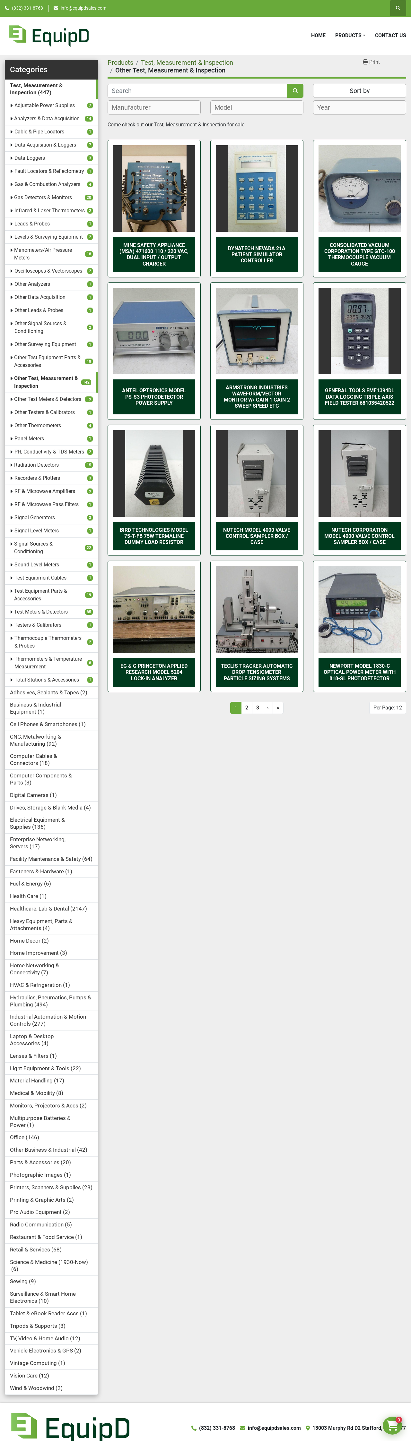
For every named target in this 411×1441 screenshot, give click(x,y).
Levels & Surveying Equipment (48, 237)
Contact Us (390, 35)
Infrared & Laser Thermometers (49, 211)
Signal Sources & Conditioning (33, 548)
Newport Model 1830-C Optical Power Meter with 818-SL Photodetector (360, 672)
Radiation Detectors (36, 465)
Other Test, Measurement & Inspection (46, 382)
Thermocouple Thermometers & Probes (48, 642)
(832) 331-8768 (27, 8)
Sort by (360, 91)
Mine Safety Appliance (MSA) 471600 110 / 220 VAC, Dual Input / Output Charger (153, 254)
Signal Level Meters (36, 531)
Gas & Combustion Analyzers (47, 184)
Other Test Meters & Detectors (47, 399)
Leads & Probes (32, 224)
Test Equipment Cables (40, 578)
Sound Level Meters (36, 565)
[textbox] (135, 107)
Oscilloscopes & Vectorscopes (48, 271)
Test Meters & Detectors (41, 612)
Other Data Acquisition (40, 297)
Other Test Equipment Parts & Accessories (47, 361)
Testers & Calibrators (37, 625)
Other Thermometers (37, 425)
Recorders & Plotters (37, 478)
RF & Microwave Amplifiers (44, 491)
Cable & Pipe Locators (39, 132)
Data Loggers (29, 158)
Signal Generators (34, 517)
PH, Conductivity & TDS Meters (49, 452)
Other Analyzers (32, 284)
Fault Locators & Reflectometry (49, 171)
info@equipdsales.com (83, 8)
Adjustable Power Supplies (44, 105)
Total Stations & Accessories (46, 680)
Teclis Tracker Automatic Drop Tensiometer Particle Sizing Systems (257, 672)
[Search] (197, 91)
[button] (350, 35)
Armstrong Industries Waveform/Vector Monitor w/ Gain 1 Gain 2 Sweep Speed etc (257, 397)
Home (318, 35)
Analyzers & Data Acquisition (47, 118)
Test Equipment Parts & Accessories (40, 595)
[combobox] (154, 107)
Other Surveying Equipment (45, 344)
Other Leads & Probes (38, 310)
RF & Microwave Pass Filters (46, 504)
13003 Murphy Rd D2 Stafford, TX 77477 (359, 1428)
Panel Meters (29, 439)
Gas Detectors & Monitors (43, 197)
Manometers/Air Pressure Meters (43, 254)
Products (348, 35)
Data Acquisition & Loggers (45, 145)
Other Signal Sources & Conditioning (40, 327)
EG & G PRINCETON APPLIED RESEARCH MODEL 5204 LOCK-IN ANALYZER (154, 672)
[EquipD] (69, 1428)
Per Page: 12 (387, 708)
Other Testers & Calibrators (44, 412)
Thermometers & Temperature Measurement (48, 663)
